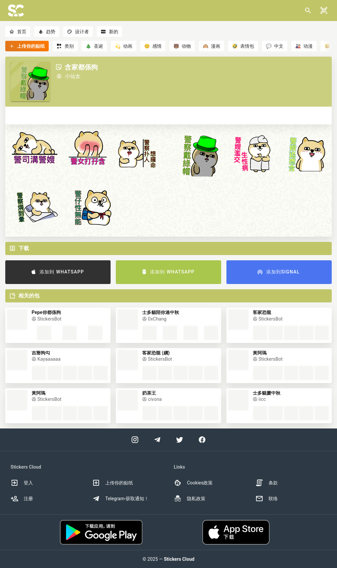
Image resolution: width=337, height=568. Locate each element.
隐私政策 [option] (189, 499)
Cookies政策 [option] (193, 483)
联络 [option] (266, 499)
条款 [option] (266, 483)
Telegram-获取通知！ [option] (120, 499)
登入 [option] (22, 483)
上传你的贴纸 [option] (112, 483)
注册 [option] (22, 499)
